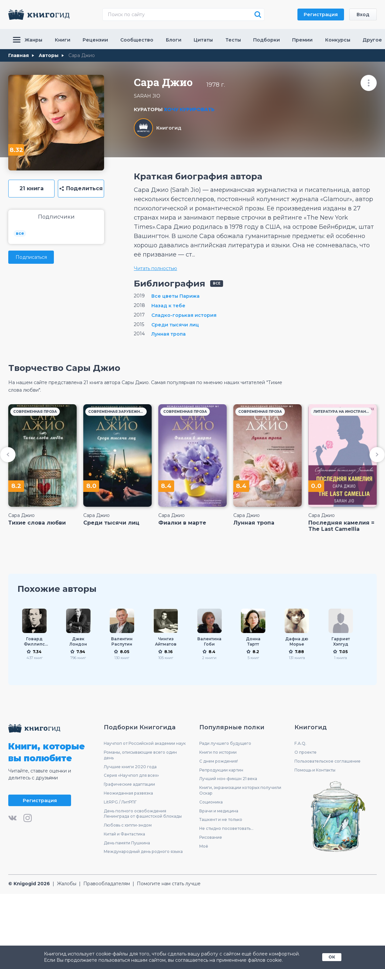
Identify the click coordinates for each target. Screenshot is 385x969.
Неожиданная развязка (128, 793)
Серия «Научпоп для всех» (131, 775)
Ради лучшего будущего (225, 743)
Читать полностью (155, 268)
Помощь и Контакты (314, 770)
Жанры (27, 40)
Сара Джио (21, 515)
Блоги (173, 40)
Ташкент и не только (220, 819)
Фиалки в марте (182, 523)
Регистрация (321, 14)
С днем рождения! (218, 761)
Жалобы (66, 883)
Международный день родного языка (143, 851)
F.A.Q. (300, 743)
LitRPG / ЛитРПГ (120, 802)
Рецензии (95, 40)
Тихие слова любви (37, 523)
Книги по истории (218, 752)
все (20, 233)
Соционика (211, 802)
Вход (363, 14)
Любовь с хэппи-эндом (128, 825)
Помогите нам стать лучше (169, 883)
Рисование (210, 837)
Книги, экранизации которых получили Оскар (240, 790)
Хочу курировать (189, 109)
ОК (331, 956)
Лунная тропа (253, 523)
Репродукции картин (221, 770)
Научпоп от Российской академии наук (145, 743)
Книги (62, 40)
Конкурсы (337, 40)
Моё (203, 846)
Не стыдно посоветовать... (226, 828)
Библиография (169, 283)
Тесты (233, 40)
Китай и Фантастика (124, 834)
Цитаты (203, 40)
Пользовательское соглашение (327, 761)
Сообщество (136, 40)
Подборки (266, 40)
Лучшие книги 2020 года (130, 766)
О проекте (305, 752)
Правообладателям (106, 883)
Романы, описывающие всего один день (140, 755)
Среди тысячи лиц (111, 523)
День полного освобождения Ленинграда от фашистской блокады (143, 813)
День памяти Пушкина (127, 842)
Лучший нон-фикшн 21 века (228, 778)
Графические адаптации (129, 784)
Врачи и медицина (218, 810)
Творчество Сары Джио (64, 368)
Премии (302, 40)
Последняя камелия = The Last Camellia (341, 526)
